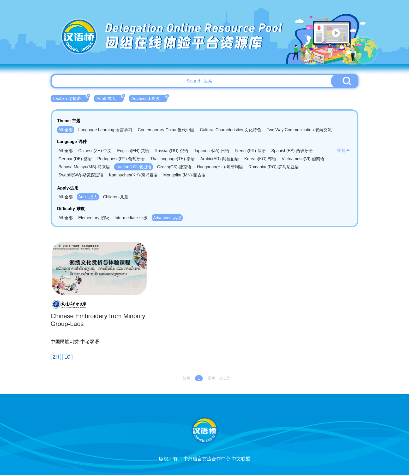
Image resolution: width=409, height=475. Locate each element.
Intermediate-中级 (131, 218)
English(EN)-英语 (133, 151)
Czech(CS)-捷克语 (174, 167)
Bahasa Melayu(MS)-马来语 (84, 167)
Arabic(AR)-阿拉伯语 (219, 159)
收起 (344, 150)
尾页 (211, 378)
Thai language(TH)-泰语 (172, 159)
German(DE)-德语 (75, 159)
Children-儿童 (115, 197)
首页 (186, 378)
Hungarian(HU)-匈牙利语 (220, 167)
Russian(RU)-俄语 (171, 151)
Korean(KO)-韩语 (260, 159)
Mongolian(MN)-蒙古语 (184, 175)
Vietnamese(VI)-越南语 (303, 159)
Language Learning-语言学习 (105, 130)
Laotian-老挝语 (71, 98)
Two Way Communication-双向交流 (299, 130)
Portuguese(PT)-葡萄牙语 (121, 159)
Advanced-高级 (149, 98)
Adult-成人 (110, 98)
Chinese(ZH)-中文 (95, 151)
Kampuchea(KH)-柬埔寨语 (133, 175)
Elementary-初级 (93, 218)
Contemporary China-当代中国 (166, 130)
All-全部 (65, 130)
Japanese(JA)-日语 (211, 151)
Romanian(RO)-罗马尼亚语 (274, 167)
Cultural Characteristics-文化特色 (230, 130)
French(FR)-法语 (250, 151)
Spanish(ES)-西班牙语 (292, 151)
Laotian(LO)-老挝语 (134, 167)
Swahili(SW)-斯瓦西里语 (80, 175)
